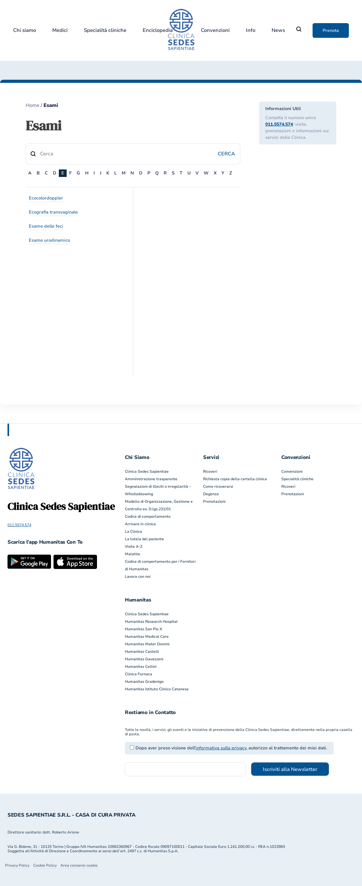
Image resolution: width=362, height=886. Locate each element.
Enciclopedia (158, 30)
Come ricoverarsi (218, 486)
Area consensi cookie (79, 865)
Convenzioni (215, 30)
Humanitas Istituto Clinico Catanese (157, 689)
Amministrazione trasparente (151, 478)
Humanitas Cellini (140, 666)
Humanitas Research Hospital (151, 621)
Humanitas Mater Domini (147, 644)
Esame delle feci (46, 226)
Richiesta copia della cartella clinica (235, 478)
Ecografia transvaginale (53, 212)
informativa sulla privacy (221, 748)
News (278, 30)
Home (32, 105)
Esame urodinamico (49, 240)
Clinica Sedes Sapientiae (147, 471)
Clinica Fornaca (138, 674)
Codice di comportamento (148, 516)
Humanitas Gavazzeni (144, 659)
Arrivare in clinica (140, 523)
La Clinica (133, 531)
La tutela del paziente (144, 538)
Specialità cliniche (105, 30)
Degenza (211, 493)
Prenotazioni (214, 501)
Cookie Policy (45, 865)
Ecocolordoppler (46, 198)
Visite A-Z (133, 546)
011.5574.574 (279, 124)
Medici (60, 30)
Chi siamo (24, 30)
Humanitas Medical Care (147, 636)
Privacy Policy (17, 865)
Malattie (132, 553)
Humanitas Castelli (142, 651)
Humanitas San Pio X (143, 629)
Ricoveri (210, 471)
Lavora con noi (137, 576)
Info (250, 30)
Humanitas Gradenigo (144, 681)
